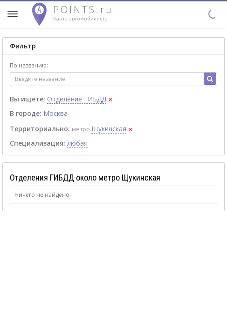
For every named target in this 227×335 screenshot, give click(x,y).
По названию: (29, 65)
